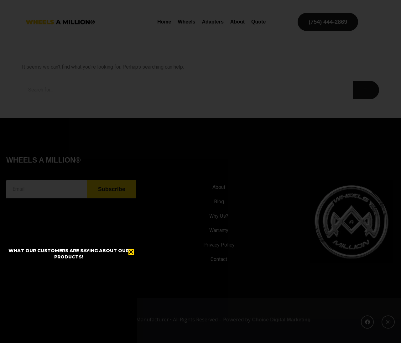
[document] (200, 171)
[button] (131, 252)
